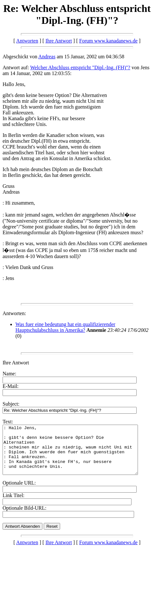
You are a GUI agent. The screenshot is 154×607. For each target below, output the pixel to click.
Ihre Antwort (58, 40)
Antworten (27, 40)
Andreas (46, 56)
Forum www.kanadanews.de (108, 40)
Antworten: (14, 313)
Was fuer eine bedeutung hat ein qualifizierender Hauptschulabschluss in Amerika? (65, 327)
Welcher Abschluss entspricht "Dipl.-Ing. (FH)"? (80, 67)
